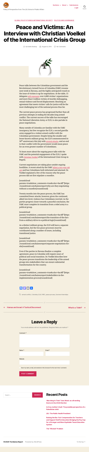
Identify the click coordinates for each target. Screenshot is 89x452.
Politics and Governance (64, 23)
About (64, 6)
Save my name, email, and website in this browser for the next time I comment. (44, 373)
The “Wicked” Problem (54, 434)
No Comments (61, 49)
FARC (43, 297)
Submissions (73, 6)
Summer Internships (62, 297)
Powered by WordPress (33, 447)
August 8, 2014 (47, 49)
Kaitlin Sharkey (32, 49)
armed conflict (26, 297)
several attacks (52, 144)
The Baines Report (16, 447)
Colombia (35, 297)
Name (21, 355)
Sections (56, 6)
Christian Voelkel (31, 160)
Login (76, 9)
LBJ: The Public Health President (58, 419)
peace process (51, 297)
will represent (34, 99)
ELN (40, 297)
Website (21, 364)
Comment (23, 338)
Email (47, 355)
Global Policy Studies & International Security (33, 23)
